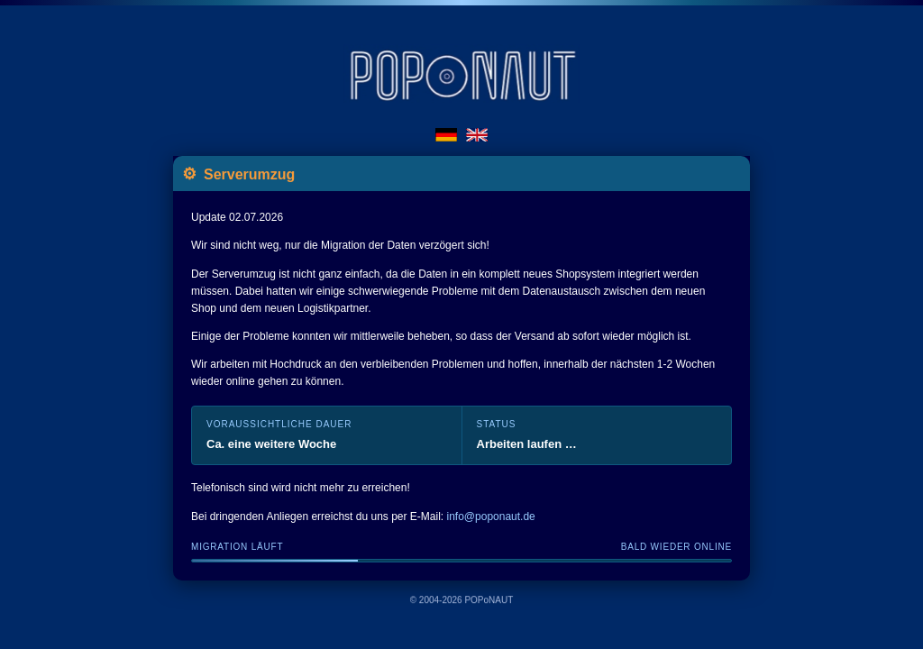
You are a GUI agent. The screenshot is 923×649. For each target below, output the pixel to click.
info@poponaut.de (491, 516)
